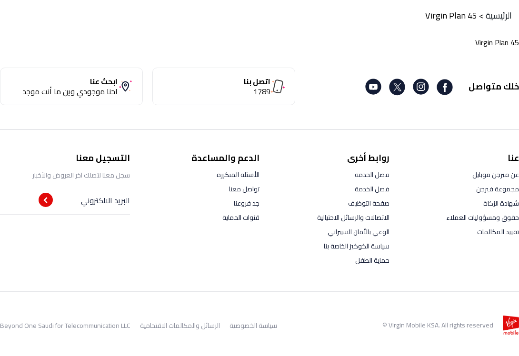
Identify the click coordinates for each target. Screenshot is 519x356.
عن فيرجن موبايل (495, 174)
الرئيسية (499, 15)
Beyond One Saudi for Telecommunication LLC (65, 325)
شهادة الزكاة (501, 203)
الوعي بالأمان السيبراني (358, 232)
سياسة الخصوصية (253, 325)
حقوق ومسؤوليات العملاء (482, 217)
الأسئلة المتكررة (238, 174)
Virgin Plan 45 (451, 15)
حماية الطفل (372, 260)
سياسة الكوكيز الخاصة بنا (356, 246)
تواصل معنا (244, 189)
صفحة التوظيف (368, 203)
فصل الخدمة (372, 174)
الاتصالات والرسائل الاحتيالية (353, 217)
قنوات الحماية (241, 217)
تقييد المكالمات (498, 232)
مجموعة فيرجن (497, 189)
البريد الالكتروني (105, 200)
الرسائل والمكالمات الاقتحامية (180, 325)
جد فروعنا (247, 203)
